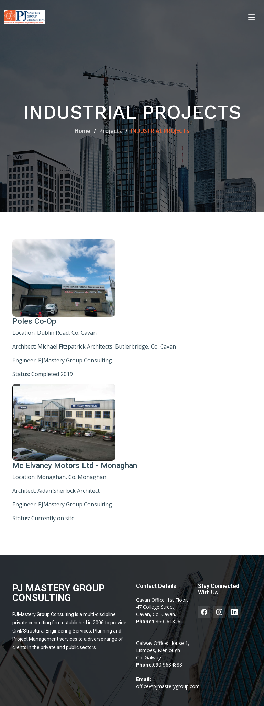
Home (82, 131)
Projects (110, 131)
